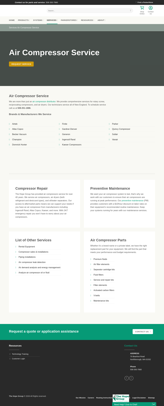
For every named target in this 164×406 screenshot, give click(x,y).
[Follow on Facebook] (127, 378)
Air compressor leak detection (32, 262)
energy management (51, 267)
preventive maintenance (133, 200)
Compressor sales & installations (33, 252)
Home (12, 20)
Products (24, 20)
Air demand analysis (28, 267)
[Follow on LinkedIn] (131, 378)
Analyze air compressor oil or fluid (34, 273)
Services (52, 20)
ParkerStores (69, 20)
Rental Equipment (27, 247)
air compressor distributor (44, 101)
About (101, 20)
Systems (38, 20)
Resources (87, 20)
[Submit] (131, 10)
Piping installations (27, 257)
